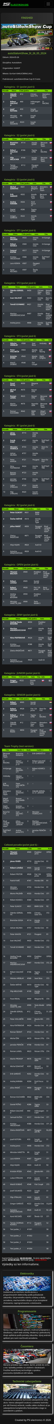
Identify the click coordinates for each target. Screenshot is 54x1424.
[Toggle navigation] (48, 4)
